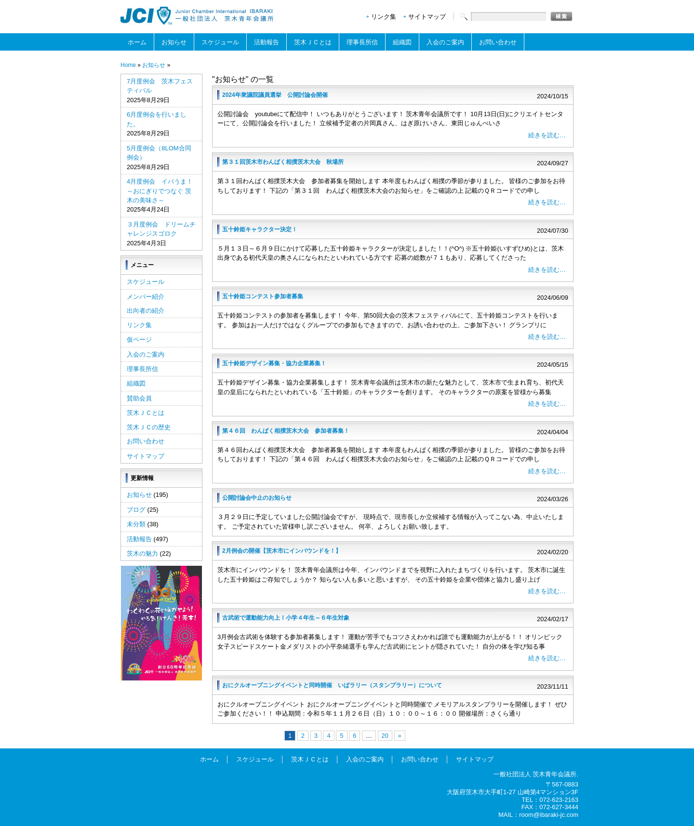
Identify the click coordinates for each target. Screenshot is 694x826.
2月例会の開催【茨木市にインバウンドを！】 (281, 550)
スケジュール (220, 42)
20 (385, 735)
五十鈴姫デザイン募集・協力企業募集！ (274, 363)
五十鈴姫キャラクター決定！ (259, 229)
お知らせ (174, 42)
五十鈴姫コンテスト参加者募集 (262, 296)
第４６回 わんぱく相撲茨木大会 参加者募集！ (285, 430)
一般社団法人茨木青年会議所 (197, 15)
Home (128, 65)
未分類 (136, 524)
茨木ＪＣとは (313, 42)
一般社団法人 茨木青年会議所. (536, 774)
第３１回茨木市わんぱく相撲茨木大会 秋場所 (283, 162)
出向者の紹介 (145, 310)
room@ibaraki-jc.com (548, 814)
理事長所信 (362, 42)
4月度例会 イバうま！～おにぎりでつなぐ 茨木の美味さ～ (160, 191)
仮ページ (139, 339)
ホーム (137, 42)
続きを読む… (547, 135)
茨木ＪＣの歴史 (149, 427)
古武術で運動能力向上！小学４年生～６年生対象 (285, 617)
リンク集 (383, 16)
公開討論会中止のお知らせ (257, 497)
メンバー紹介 (145, 296)
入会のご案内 (445, 42)
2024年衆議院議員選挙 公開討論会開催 (275, 95)
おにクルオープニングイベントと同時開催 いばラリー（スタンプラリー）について (332, 685)
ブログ (136, 509)
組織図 (402, 42)
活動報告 (266, 42)
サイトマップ (427, 16)
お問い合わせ (498, 42)
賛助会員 (139, 398)
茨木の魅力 (142, 553)
